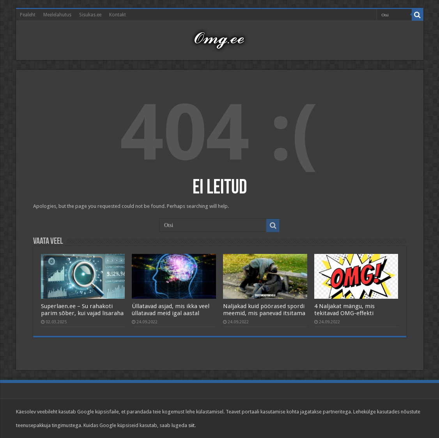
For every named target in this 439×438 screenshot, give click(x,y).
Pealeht (27, 15)
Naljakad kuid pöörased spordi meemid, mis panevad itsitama (264, 310)
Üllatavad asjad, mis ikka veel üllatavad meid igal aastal (170, 310)
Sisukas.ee (90, 15)
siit (191, 425)
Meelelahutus (57, 15)
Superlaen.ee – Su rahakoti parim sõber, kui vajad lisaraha (82, 310)
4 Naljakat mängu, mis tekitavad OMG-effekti (344, 310)
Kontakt (117, 15)
